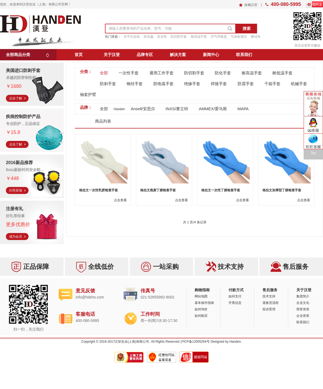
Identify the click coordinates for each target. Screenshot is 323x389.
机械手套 (299, 83)
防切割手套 (194, 73)
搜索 (247, 28)
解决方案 (178, 54)
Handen (235, 341)
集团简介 (302, 296)
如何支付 (235, 296)
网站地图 (201, 296)
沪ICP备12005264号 (195, 341)
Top (313, 153)
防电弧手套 (163, 83)
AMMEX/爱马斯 (213, 108)
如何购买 (201, 316)
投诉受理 (268, 309)
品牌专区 (145, 54)
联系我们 (244, 54)
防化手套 (223, 73)
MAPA (242, 108)
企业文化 (302, 303)
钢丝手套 (135, 83)
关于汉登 (112, 54)
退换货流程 (270, 303)
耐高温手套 (252, 73)
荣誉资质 (302, 309)
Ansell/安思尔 (143, 108)
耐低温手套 (282, 73)
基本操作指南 (204, 303)
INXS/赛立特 (177, 108)
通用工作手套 (161, 73)
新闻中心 (211, 54)
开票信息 (235, 303)
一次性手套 (128, 73)
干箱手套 (272, 83)
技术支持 (268, 296)
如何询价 (201, 309)
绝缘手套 (192, 83)
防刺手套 (108, 83)
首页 (79, 54)
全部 (104, 73)
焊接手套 (219, 83)
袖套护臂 (88, 94)
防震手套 (246, 83)
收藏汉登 (251, 5)
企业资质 (302, 316)
